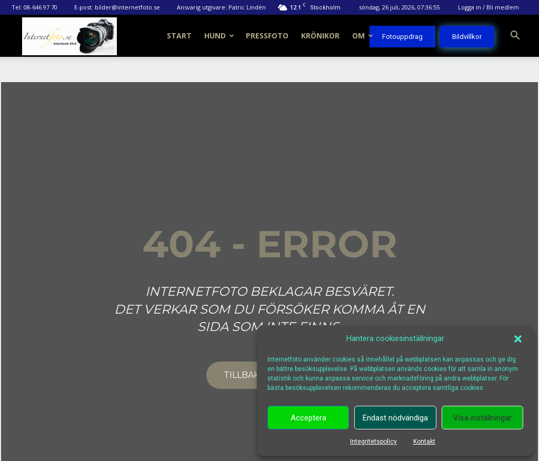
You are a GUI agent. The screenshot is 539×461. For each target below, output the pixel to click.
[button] (518, 339)
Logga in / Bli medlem (488, 7)
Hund (219, 36)
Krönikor (320, 36)
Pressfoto (267, 36)
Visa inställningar (482, 418)
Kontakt (424, 441)
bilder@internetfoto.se (127, 7)
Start (179, 36)
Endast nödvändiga (395, 418)
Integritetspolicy (373, 441)
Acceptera (308, 418)
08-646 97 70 (40, 7)
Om (362, 36)
